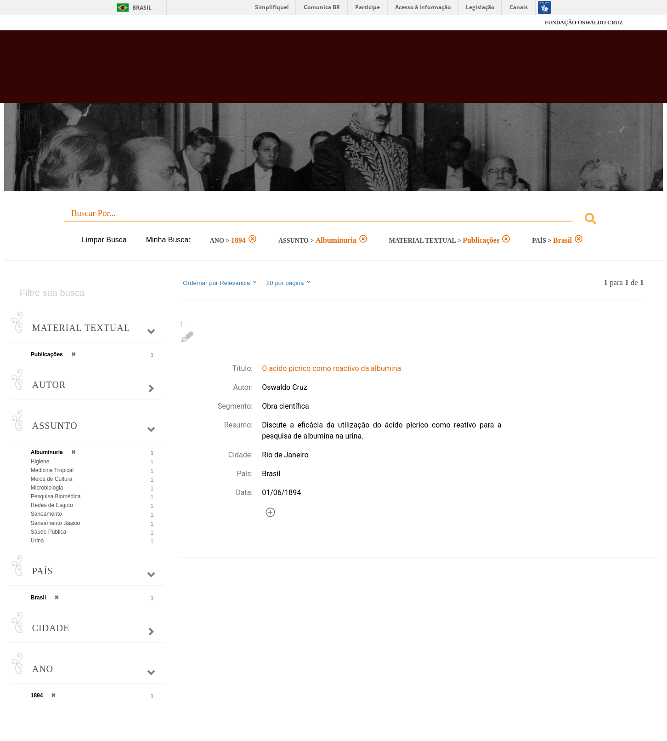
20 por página (289, 282)
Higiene (40, 461)
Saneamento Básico (55, 523)
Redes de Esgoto (52, 505)
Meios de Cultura (52, 479)
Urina (37, 540)
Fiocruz (67, 22)
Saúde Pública (48, 532)
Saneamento (46, 514)
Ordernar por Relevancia (220, 282)
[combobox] (333, 219)
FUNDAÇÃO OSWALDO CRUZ (584, 22)
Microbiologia (47, 487)
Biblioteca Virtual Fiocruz (289, 71)
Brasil (142, 7)
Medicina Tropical (52, 470)
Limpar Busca (104, 240)
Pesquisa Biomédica (56, 496)
